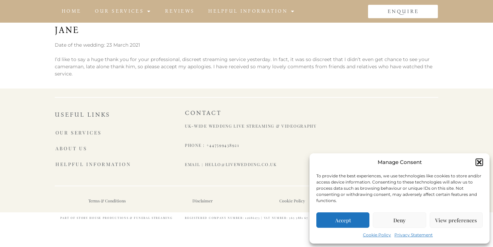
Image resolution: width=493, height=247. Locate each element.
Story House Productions (102, 218)
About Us (71, 148)
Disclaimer (202, 200)
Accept (343, 220)
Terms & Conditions (107, 200)
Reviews (179, 11)
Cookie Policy (377, 234)
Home (71, 11)
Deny (399, 220)
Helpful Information (251, 11)
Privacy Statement (413, 234)
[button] (479, 162)
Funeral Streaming (153, 218)
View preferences (456, 220)
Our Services (123, 11)
